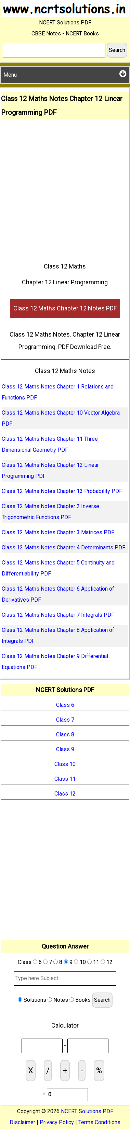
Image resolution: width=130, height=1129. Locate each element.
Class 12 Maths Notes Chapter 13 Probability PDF (62, 491)
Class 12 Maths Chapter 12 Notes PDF (65, 308)
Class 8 (65, 734)
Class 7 (65, 719)
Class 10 (65, 764)
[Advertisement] (65, 188)
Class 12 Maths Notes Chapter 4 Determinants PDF (63, 547)
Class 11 (65, 779)
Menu (65, 73)
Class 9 (65, 749)
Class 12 (65, 793)
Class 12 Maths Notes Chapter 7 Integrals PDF (58, 615)
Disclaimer (22, 1122)
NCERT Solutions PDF (87, 1111)
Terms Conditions (99, 1122)
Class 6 (65, 705)
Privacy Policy (57, 1122)
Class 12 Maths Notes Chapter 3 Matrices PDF (58, 532)
